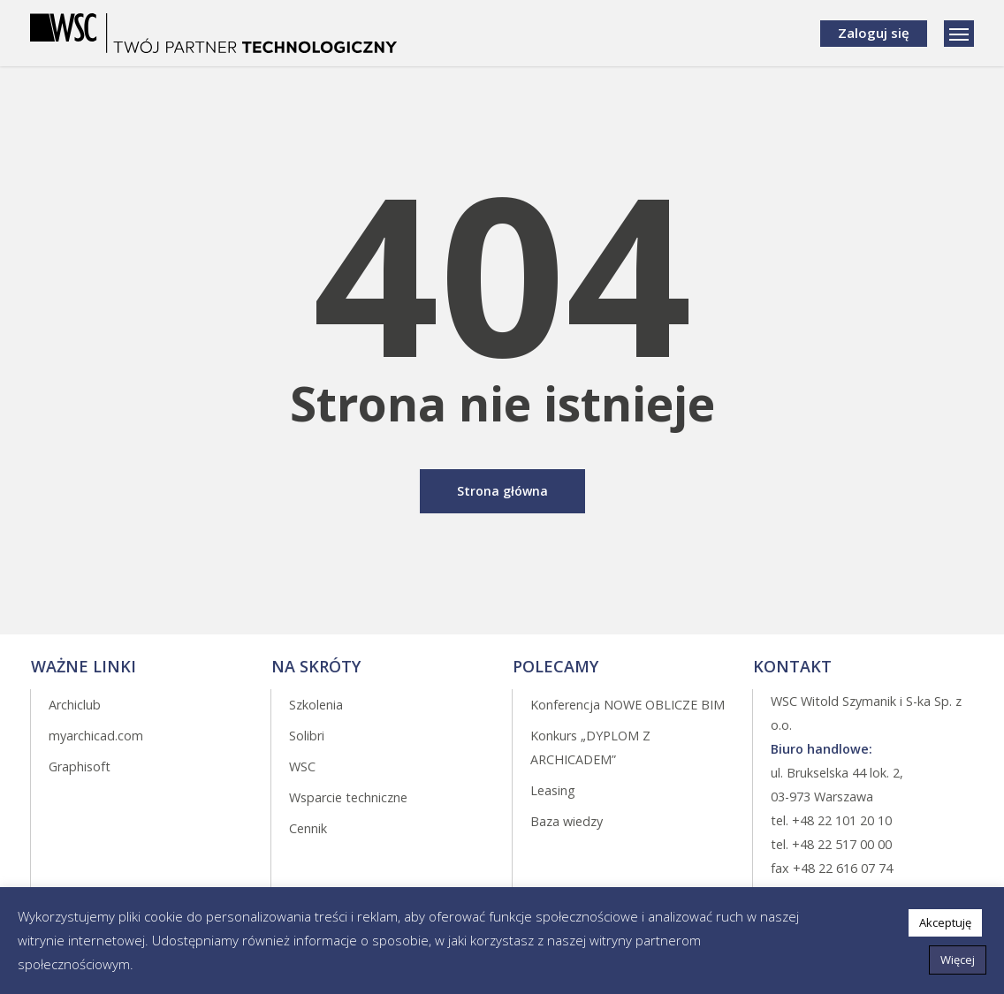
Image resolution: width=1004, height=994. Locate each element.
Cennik (308, 828)
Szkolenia (316, 704)
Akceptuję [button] (945, 922)
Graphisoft (79, 766)
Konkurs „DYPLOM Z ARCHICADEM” (590, 747)
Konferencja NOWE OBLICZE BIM (627, 704)
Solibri (306, 735)
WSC (302, 766)
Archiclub (75, 704)
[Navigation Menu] (959, 33)
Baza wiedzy (566, 821)
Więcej (957, 959)
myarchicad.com (96, 735)
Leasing (552, 790)
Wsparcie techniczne (348, 797)
